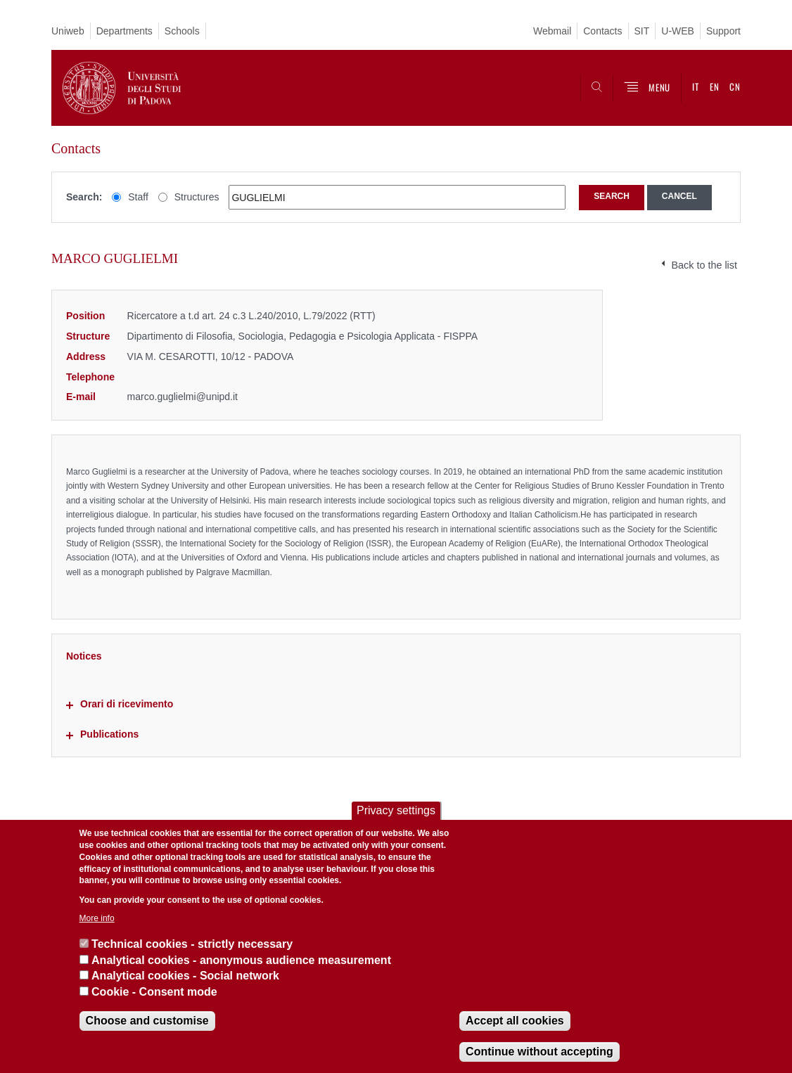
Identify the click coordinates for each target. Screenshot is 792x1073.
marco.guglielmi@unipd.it (182, 396)
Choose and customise (147, 1021)
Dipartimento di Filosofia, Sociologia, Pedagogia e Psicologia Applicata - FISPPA (302, 336)
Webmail (552, 31)
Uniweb (67, 31)
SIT (642, 31)
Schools (182, 31)
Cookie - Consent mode (154, 992)
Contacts (602, 31)
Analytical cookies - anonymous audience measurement (241, 960)
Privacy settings (396, 810)
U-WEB (677, 31)
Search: (84, 197)
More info (97, 918)
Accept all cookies (515, 1021)
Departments (124, 31)
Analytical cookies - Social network (185, 976)
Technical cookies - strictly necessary (192, 944)
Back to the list (704, 265)
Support (723, 31)
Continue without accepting (539, 1052)
